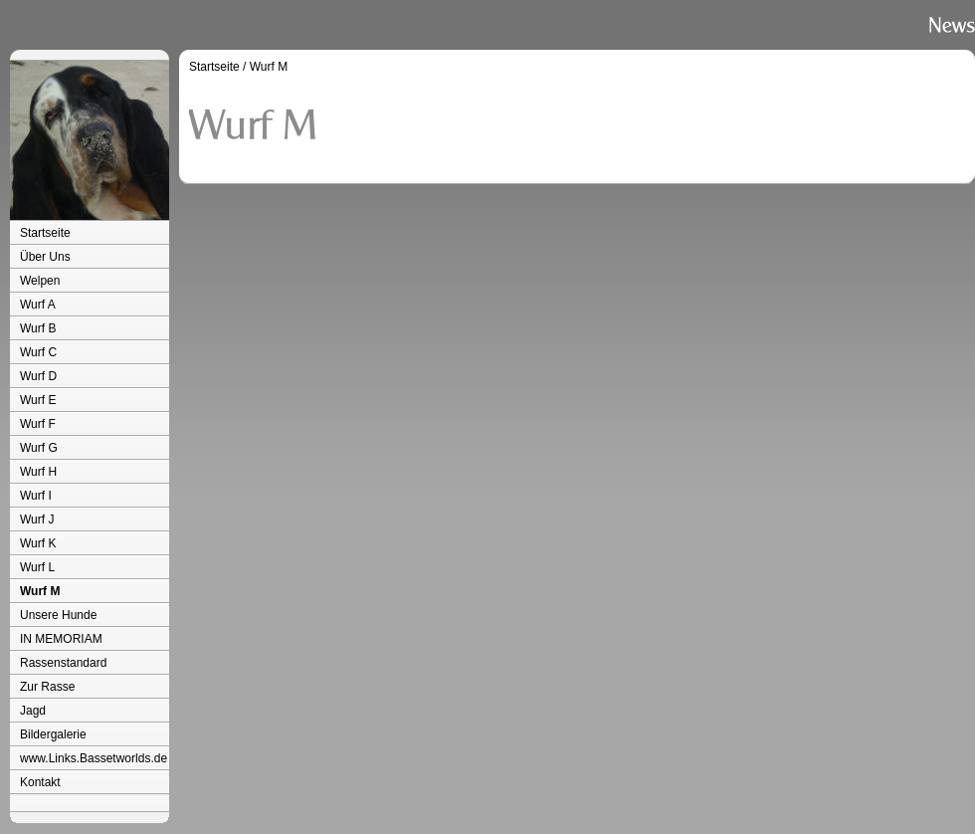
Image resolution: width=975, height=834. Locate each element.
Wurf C (38, 352)
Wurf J (37, 519)
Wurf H (38, 472)
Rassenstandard (63, 663)
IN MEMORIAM (61, 639)
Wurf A (38, 305)
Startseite (45, 233)
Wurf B (38, 328)
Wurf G (39, 448)
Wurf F (38, 424)
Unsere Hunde (58, 615)
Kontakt (40, 782)
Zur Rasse (47, 687)
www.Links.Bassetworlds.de (93, 758)
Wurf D (38, 376)
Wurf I (36, 496)
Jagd (33, 711)
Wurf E (38, 400)
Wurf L (37, 567)
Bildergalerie (53, 734)
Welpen (40, 281)
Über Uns (45, 257)
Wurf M (40, 591)
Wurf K (38, 543)
